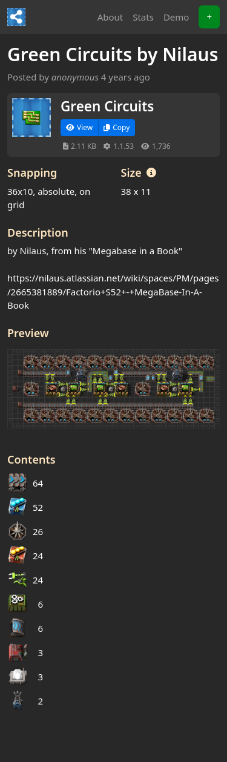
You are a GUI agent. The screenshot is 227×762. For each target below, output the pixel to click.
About (110, 17)
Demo (176, 17)
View (79, 127)
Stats (143, 17)
